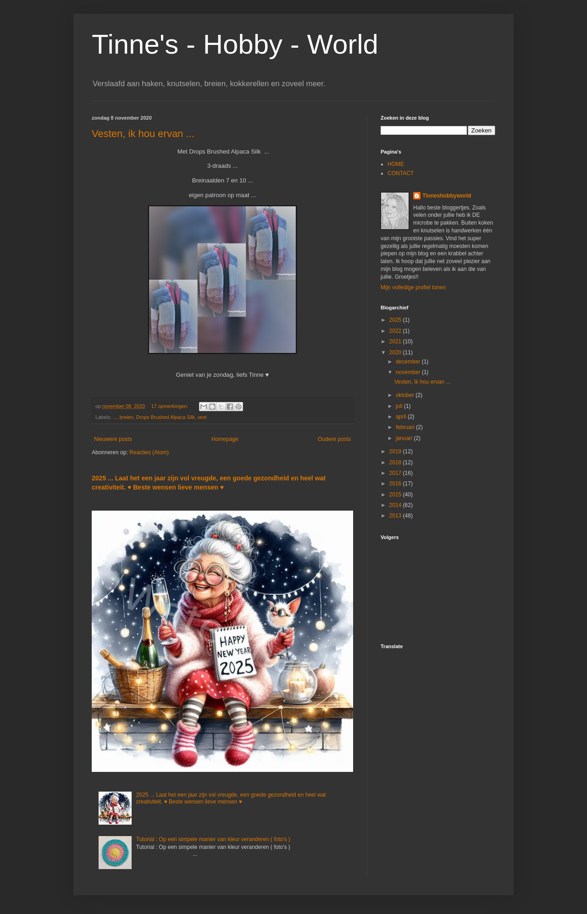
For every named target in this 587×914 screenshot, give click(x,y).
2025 (396, 320)
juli (400, 406)
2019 (396, 451)
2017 (396, 473)
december (409, 361)
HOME (396, 164)
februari (406, 427)
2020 (396, 352)
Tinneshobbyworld (446, 196)
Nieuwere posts (113, 439)
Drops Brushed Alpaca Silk (165, 417)
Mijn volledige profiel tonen (413, 287)
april (402, 416)
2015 (396, 494)
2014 (396, 505)
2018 (396, 462)
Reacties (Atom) (149, 452)
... (115, 417)
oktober (405, 395)
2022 (396, 331)
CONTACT (401, 173)
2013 (396, 515)
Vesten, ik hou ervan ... (143, 133)
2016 (396, 483)
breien (126, 417)
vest (202, 417)
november (409, 372)
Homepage (224, 439)
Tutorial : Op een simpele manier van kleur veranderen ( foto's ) (213, 839)
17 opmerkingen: (170, 406)
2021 (396, 341)
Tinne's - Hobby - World (235, 44)
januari (405, 438)
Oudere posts (334, 439)
